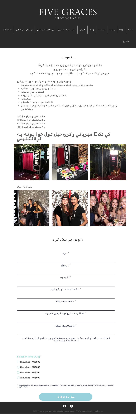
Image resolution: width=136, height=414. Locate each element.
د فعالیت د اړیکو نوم (65, 289)
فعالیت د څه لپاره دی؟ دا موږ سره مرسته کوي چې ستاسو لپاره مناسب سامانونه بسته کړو (66, 339)
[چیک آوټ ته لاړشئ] (65, 397)
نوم (65, 253)
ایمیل (65, 265)
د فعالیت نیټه (65, 325)
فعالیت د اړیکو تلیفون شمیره (65, 313)
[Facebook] (64, 406)
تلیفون (65, 277)
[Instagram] (71, 406)
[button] (128, 41)
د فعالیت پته (65, 301)
